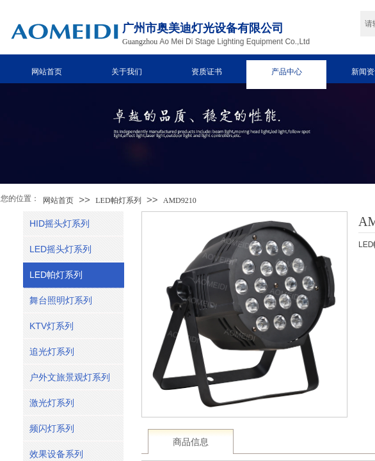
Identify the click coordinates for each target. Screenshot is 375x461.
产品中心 (286, 71)
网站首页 (46, 71)
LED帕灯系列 (118, 200)
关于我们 (126, 71)
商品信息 (191, 442)
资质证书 (206, 71)
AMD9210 (179, 200)
